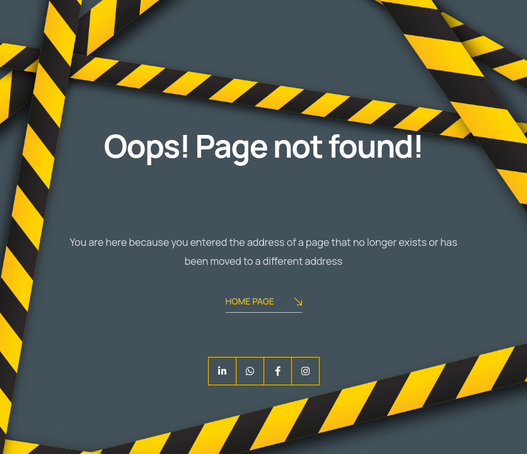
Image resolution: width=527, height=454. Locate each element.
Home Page (264, 302)
